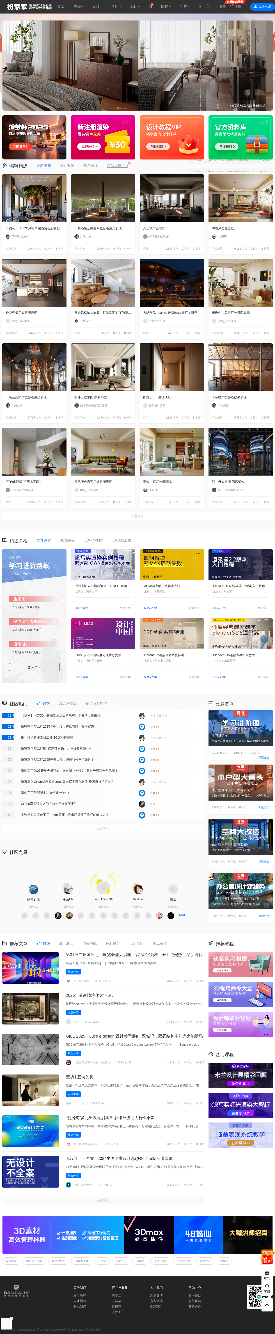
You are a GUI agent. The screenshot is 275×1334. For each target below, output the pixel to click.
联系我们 (79, 1306)
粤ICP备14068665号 (54, 1329)
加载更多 (137, 516)
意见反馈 (194, 1301)
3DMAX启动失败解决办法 (162, 586)
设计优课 (11, 1261)
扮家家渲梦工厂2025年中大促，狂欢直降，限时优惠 (57, 726)
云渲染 (102, 1261)
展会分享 (73, 971)
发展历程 (79, 1295)
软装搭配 (89, 943)
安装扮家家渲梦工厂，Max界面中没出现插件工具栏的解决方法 (65, 815)
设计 (96, 7)
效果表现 (90, 165)
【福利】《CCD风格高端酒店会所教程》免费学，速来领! (36, 228)
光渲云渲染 (160, 1261)
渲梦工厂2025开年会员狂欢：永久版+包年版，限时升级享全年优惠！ (69, 770)
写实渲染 (217, 248)
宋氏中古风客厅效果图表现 (231, 312)
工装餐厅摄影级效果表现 (229, 397)
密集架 (224, 1261)
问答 (183, 7)
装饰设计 (205, 1261)
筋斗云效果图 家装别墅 (90, 397)
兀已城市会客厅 (154, 228)
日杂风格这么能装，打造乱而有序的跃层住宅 (104, 312)
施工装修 (160, 943)
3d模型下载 (82, 1261)
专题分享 (73, 1012)
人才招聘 (79, 1301)
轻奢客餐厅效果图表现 (21, 312)
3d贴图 (140, 1261)
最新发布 (44, 165)
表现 (77, 7)
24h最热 (43, 703)
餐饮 (146, 333)
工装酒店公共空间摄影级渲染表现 (98, 228)
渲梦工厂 (121, 1261)
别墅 (8, 502)
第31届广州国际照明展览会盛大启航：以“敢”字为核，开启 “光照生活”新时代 (134, 954)
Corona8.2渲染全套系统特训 (164, 655)
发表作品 (265, 7)
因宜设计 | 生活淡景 (157, 397)
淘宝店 (116, 1295)
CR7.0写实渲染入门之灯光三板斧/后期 (48, 804)
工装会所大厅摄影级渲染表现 (26, 397)
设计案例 (67, 165)
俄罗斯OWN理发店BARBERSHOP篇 (101, 586)
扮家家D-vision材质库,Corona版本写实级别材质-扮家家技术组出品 (67, 781)
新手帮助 (194, 1295)
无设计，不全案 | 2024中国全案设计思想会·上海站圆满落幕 (119, 1158)
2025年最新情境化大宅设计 (90, 995)
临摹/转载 (11, 333)
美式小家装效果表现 (157, 481)
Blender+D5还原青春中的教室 (234, 655)
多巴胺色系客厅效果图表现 (93, 481)
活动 (114, 7)
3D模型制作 (93, 540)
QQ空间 (155, 1306)
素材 (133, 7)
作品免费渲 (117, 165)
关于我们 (79, 1287)
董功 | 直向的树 (80, 1077)
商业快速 (11, 248)
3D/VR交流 (68, 703)
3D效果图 (67, 540)
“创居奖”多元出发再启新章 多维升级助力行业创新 (110, 1117)
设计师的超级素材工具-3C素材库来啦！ (49, 737)
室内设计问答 (34, 1261)
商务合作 (194, 1306)
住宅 (77, 333)
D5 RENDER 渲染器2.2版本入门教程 (239, 586)
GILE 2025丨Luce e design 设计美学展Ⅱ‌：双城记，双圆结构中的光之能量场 (134, 1036)
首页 (61, 7)
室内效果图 (58, 1261)
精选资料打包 (96, 703)
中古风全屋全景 (223, 228)
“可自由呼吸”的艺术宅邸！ (24, 481)
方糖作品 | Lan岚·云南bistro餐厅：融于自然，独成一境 (173, 312)
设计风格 (136, 943)
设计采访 (73, 1094)
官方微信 (156, 1301)
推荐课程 (44, 540)
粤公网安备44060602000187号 (20, 1329)
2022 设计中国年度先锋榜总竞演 (98, 655)
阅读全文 (264, 757)
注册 (238, 7)
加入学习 (34, 667)
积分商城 (173, 852)
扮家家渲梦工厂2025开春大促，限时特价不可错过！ (57, 759)
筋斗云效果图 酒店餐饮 (228, 481)
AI (150, 7)
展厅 (146, 248)
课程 (164, 7)
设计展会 (66, 943)
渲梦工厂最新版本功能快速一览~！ (45, 792)
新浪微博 (156, 1295)
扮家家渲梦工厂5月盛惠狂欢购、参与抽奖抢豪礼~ (56, 748)
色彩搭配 (113, 943)
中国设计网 (183, 1261)
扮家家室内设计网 (29, 6)
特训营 (116, 1306)
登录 (222, 7)
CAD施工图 (121, 540)
